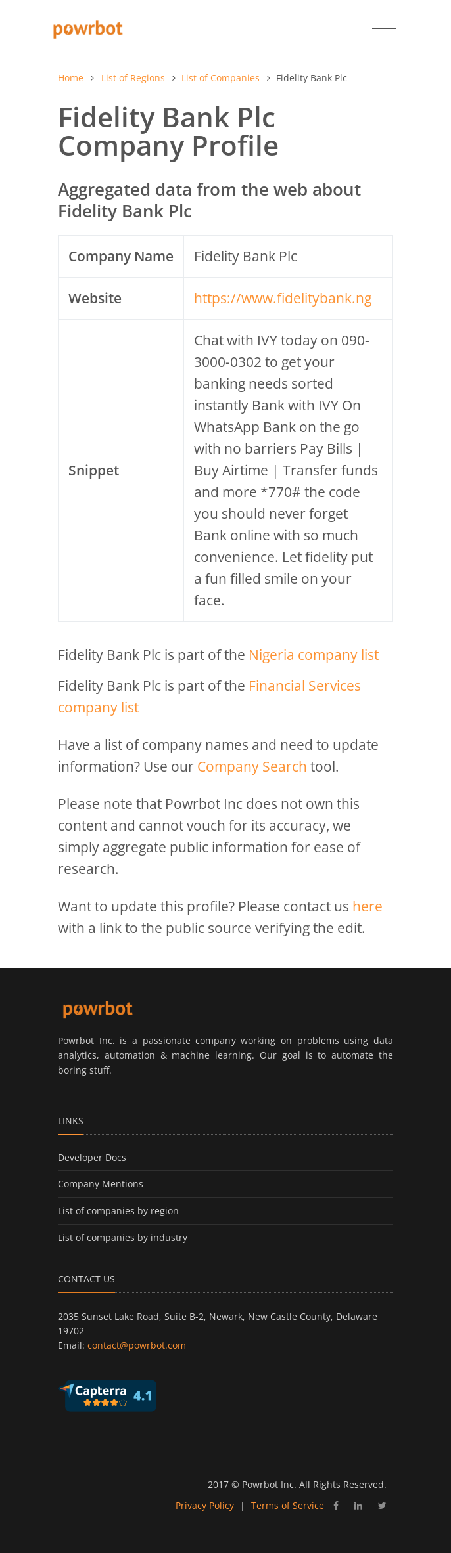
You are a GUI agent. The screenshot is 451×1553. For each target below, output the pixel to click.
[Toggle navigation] (384, 29)
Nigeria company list (314, 654)
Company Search (252, 766)
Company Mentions (100, 1183)
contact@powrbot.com (136, 1345)
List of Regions (133, 78)
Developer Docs (92, 1157)
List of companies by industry (122, 1237)
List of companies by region (118, 1210)
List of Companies (220, 78)
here (367, 906)
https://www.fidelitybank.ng (282, 298)
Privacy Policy (205, 1505)
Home (70, 78)
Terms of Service (287, 1505)
